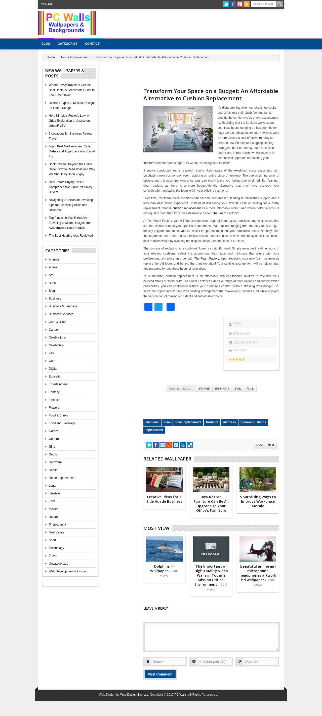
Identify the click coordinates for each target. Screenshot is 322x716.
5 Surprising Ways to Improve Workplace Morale (258, 501)
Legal (52, 485)
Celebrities (56, 345)
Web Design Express (134, 694)
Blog (46, 44)
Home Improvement (74, 57)
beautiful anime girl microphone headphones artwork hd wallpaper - (257, 575)
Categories (67, 44)
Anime (53, 267)
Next (271, 445)
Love (52, 501)
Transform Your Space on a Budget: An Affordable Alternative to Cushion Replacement (210, 94)
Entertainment (58, 384)
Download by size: (181, 389)
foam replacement (188, 422)
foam (167, 422)
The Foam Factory (224, 213)
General (54, 439)
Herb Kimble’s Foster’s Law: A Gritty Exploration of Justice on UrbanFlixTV (69, 121)
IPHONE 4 (222, 389)
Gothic (53, 454)
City (51, 353)
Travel (53, 556)
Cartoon (54, 329)
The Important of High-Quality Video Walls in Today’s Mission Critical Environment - (211, 578)
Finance (54, 400)
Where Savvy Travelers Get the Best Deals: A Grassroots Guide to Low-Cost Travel (72, 90)
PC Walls (180, 694)
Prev (259, 445)
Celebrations (57, 337)
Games (54, 431)
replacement (154, 430)
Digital (53, 368)
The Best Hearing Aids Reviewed (71, 235)
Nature (53, 517)
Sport (52, 540)
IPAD (237, 389)
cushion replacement (187, 208)
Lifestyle (54, 493)
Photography (57, 524)
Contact (48, 4)
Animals (54, 259)
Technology (56, 548)
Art (51, 275)
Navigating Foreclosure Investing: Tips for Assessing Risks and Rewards (71, 205)
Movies (53, 509)
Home (51, 57)
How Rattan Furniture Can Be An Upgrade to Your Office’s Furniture (211, 503)
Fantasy (54, 392)
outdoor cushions (253, 422)
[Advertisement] (192, 22)
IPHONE (204, 389)
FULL (250, 389)
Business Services (61, 314)
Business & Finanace (63, 306)
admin (237, 323)
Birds (52, 283)
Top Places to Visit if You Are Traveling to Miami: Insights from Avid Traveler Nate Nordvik (70, 223)
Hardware (55, 462)
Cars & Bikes (57, 322)
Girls (52, 446)
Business (55, 298)
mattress (229, 422)
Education (55, 376)
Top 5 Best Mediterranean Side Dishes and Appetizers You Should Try (72, 151)
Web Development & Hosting (68, 571)
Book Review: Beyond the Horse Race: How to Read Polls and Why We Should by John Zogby (72, 169)
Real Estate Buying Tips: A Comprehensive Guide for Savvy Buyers (70, 187)
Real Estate (56, 532)
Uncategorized (58, 563)
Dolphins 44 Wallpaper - (164, 571)
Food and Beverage (62, 423)
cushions (152, 422)
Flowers (54, 407)
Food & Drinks (58, 415)
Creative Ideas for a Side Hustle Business (164, 499)
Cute (52, 361)
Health (53, 470)
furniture (212, 422)
